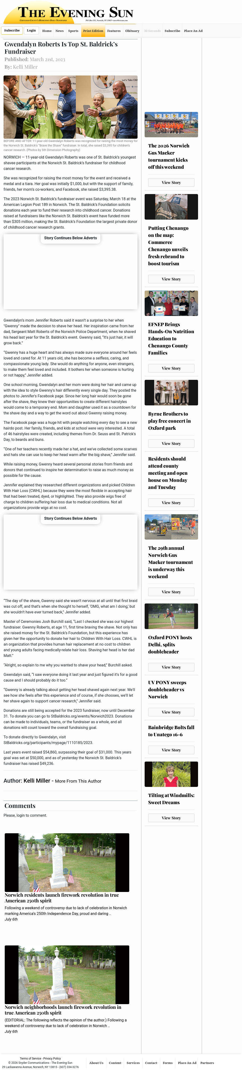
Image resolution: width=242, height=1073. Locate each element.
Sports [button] (73, 31)
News (60, 31)
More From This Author (78, 781)
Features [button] (114, 31)
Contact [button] (151, 1063)
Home (47, 31)
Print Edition (93, 31)
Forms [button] (168, 1063)
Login (31, 30)
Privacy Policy (52, 1058)
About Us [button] (96, 1063)
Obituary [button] (132, 31)
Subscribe (12, 30)
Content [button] (115, 1063)
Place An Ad (193, 31)
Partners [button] (207, 1063)
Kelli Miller (38, 780)
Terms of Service (30, 1058)
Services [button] (133, 1063)
